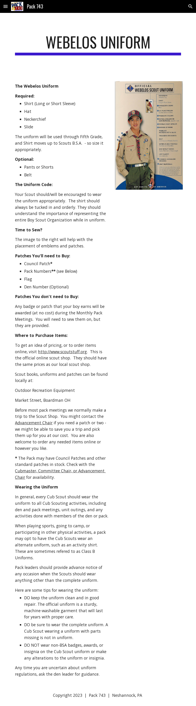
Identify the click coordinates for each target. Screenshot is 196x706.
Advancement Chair (34, 422)
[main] (98, 44)
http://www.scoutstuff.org (62, 351)
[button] (5, 6)
